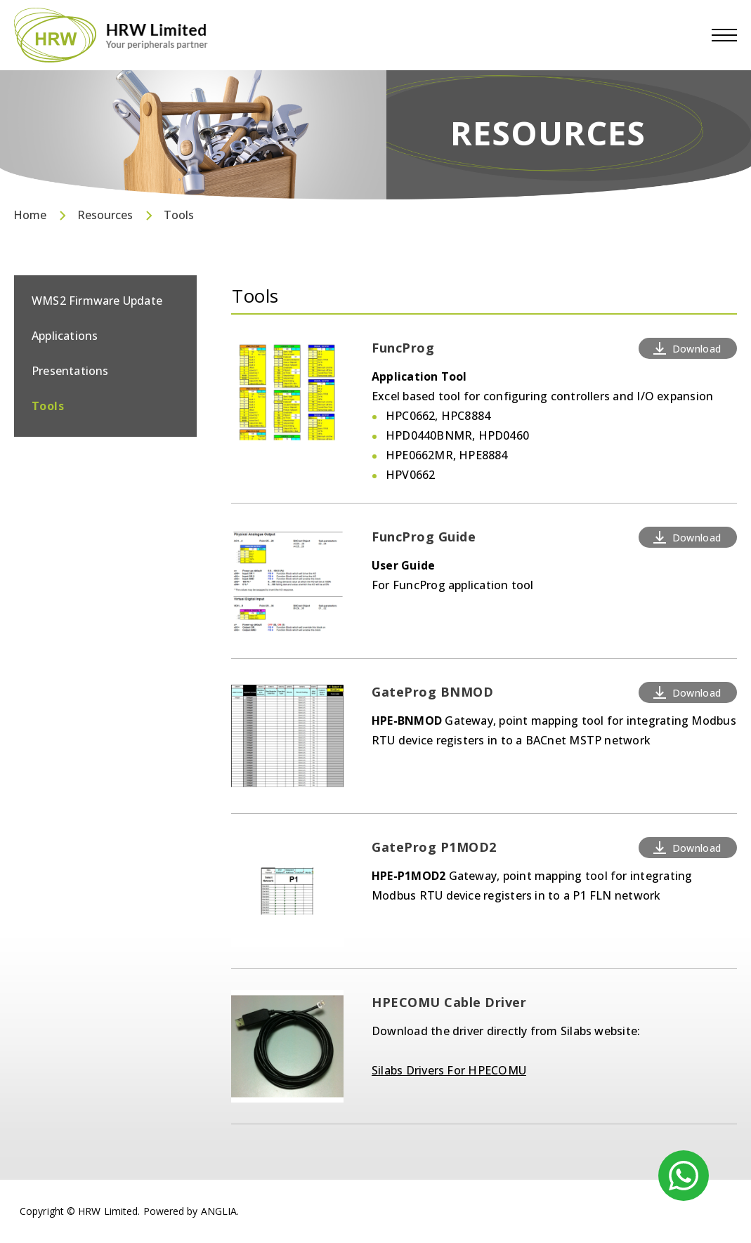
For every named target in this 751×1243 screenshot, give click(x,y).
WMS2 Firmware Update (97, 300)
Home (29, 215)
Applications (65, 335)
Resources (105, 215)
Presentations (70, 371)
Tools (179, 215)
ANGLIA (219, 1211)
